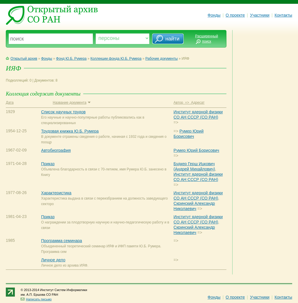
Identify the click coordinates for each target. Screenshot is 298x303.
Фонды (213, 15)
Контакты (283, 15)
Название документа (71, 103)
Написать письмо (36, 299)
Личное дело (53, 260)
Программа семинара (61, 240)
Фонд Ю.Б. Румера (71, 59)
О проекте (235, 15)
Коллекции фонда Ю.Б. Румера (116, 59)
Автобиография (56, 150)
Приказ (47, 163)
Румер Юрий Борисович (196, 150)
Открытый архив (21, 59)
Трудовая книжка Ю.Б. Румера (70, 131)
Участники (259, 15)
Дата (10, 103)
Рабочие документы (162, 59)
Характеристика (56, 193)
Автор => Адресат (188, 103)
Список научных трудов (63, 112)
